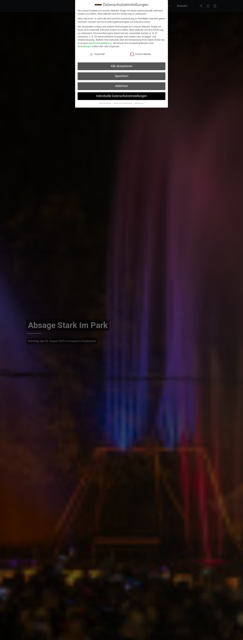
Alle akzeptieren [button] (121, 57)
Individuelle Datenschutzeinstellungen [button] (121, 87)
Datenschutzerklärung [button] (123, 94)
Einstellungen (85, 37)
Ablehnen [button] (121, 77)
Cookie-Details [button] (105, 94)
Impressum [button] (139, 94)
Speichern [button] (121, 67)
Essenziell (97, 45)
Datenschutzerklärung (100, 34)
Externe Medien (140, 45)
